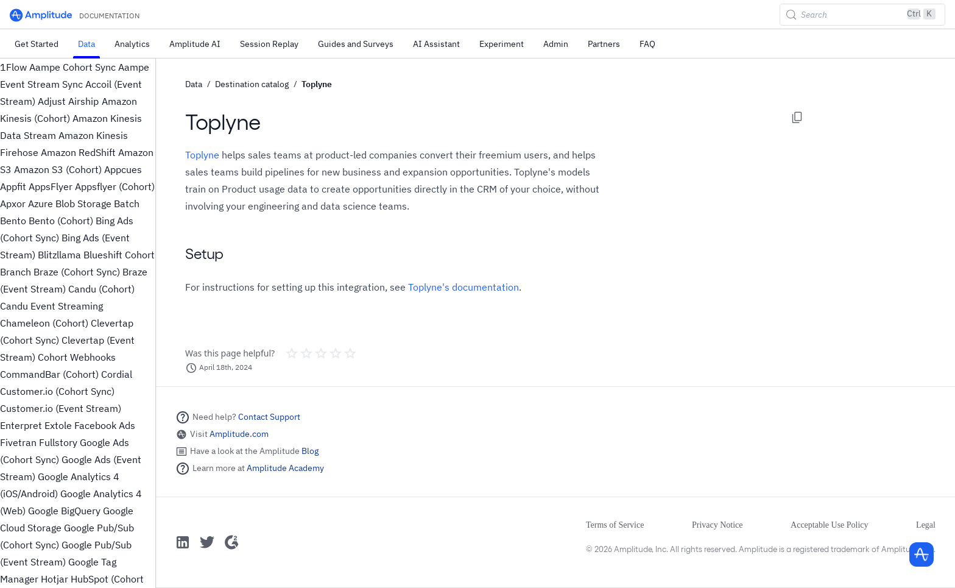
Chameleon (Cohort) (44, 323)
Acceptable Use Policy (830, 525)
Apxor (13, 203)
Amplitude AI (194, 43)
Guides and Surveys (355, 43)
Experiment (501, 43)
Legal (926, 525)
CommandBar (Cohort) (49, 374)
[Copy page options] (797, 118)
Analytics (132, 43)
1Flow (13, 67)
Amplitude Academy (285, 467)
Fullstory (58, 442)
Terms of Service (615, 525)
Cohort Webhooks (77, 357)
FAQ (647, 43)
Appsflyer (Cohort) (115, 186)
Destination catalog (252, 84)
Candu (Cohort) (101, 289)
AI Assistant (436, 43)
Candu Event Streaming (51, 306)
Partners (604, 43)
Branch (15, 272)
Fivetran (18, 442)
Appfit (13, 186)
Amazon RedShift (78, 152)
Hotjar (54, 579)
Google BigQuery (64, 511)
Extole (58, 425)
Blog (310, 450)
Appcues (123, 169)
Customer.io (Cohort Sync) (57, 391)
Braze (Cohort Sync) (76, 272)
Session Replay (269, 43)
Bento (13, 220)
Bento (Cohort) (61, 220)
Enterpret (21, 425)
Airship (83, 101)
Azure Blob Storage (69, 203)
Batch (126, 203)
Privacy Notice (717, 525)
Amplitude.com (239, 433)
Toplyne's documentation (463, 287)
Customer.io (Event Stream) (60, 408)
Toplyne (316, 84)
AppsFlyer (50, 186)
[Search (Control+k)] (862, 15)
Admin (555, 43)
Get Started (36, 43)
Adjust (52, 101)
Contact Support (269, 416)
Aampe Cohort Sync (72, 67)
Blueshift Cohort (119, 255)
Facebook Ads (104, 425)
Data (86, 43)
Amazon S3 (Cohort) (58, 169)
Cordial (116, 374)
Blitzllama (59, 255)
